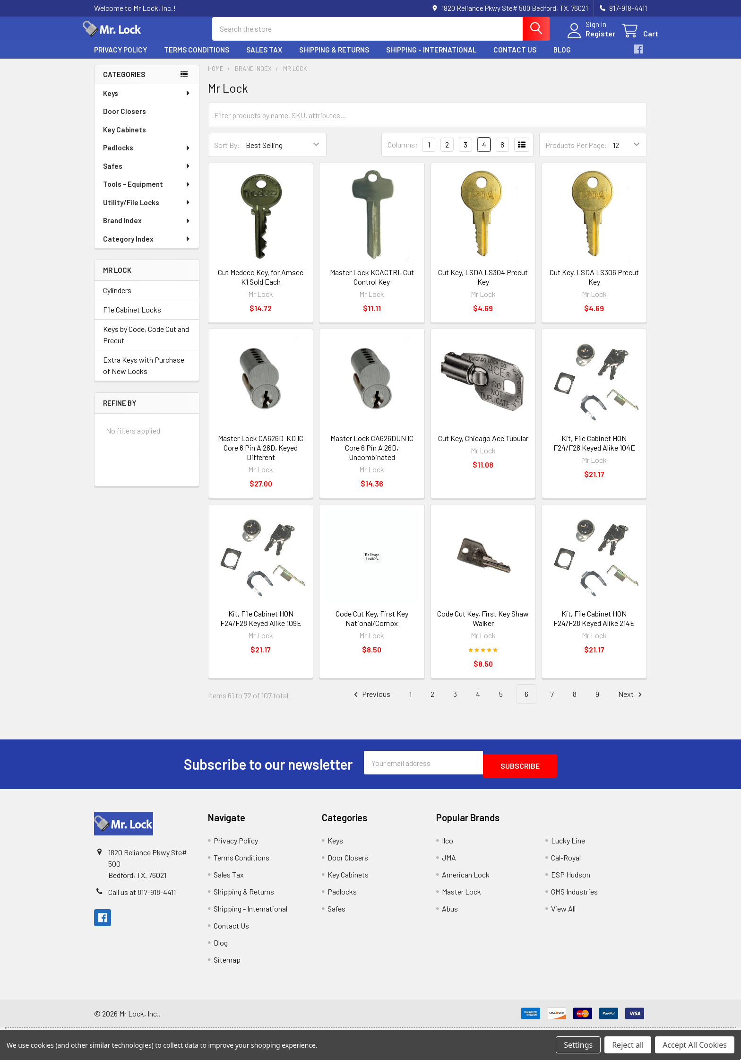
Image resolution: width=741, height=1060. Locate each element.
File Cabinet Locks (132, 317)
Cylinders (117, 298)
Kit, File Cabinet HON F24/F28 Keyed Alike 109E (261, 626)
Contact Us (514, 58)
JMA (449, 862)
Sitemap (227, 964)
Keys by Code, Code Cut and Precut (146, 343)
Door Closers (124, 119)
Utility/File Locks (147, 211)
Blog (562, 58)
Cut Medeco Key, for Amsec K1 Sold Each (260, 285)
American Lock (466, 879)
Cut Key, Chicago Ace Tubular (483, 446)
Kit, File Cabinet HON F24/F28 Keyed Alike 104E (594, 451)
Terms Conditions (196, 58)
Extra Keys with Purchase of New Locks (143, 374)
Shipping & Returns (334, 58)
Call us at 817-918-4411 (142, 897)
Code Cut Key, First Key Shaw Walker (483, 626)
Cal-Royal (566, 862)
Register (589, 39)
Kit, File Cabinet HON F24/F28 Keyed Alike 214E (594, 626)
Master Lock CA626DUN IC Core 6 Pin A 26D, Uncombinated (372, 456)
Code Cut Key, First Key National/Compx (372, 626)
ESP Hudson (570, 879)
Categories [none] (124, 82)
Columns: (403, 152)
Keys (147, 101)
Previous (370, 703)
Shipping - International (431, 58)
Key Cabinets (124, 138)
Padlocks (147, 156)
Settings (578, 1045)
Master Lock (461, 896)
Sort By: (227, 153)
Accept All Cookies (695, 1045)
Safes (147, 174)
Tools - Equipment (147, 192)
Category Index (147, 247)
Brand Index (147, 229)
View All (563, 913)
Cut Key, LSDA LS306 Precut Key (594, 285)
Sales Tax (264, 58)
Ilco (447, 845)
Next (631, 703)
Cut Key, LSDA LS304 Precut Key (483, 285)
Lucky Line (568, 845)
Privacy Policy (120, 58)
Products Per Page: (576, 153)
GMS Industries (574, 896)
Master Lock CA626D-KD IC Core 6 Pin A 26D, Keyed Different (260, 456)
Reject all (628, 1045)
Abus (450, 913)
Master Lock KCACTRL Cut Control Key (372, 285)
